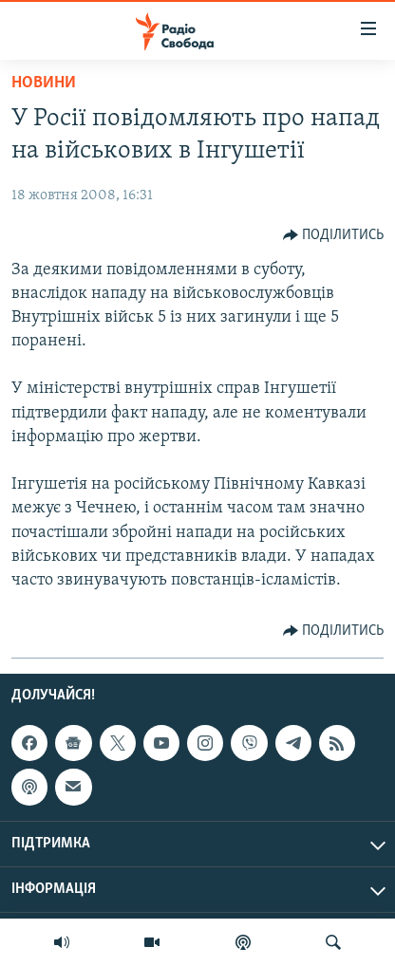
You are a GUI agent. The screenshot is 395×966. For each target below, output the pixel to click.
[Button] (334, 235)
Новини (43, 83)
